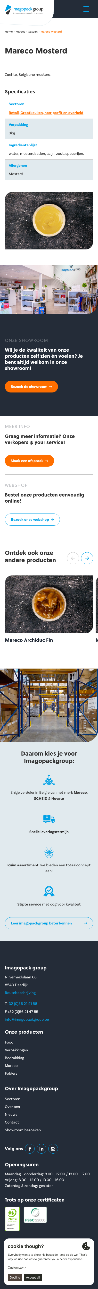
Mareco (20, 32)
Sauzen (33, 32)
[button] (73, 558)
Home (9, 32)
